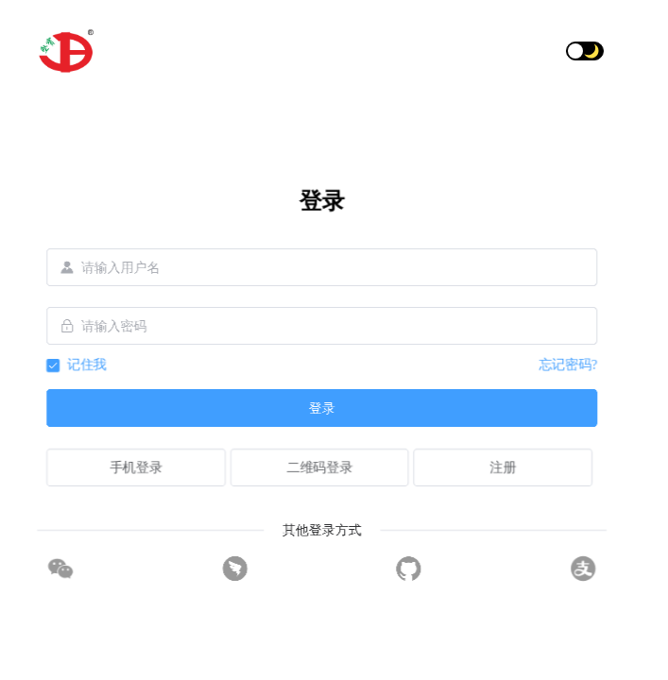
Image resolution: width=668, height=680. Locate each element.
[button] (621, 51)
